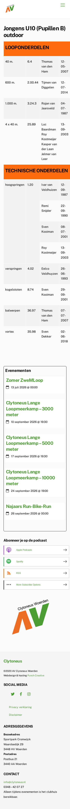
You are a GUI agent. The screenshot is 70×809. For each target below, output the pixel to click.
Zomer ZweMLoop (24, 380)
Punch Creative (35, 675)
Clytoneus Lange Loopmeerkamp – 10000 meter (30, 477)
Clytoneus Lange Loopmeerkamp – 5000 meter (29, 443)
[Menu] (62, 5)
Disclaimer (15, 714)
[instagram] (29, 693)
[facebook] (21, 693)
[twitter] (12, 693)
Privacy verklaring (20, 707)
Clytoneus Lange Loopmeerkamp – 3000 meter (29, 408)
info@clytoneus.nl (15, 782)
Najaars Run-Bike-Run (28, 506)
